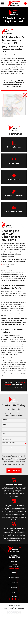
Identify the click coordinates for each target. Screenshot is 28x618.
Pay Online (14, 587)
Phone (3, 429)
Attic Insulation (14, 582)
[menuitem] (6, 608)
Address (4, 438)
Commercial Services (14, 585)
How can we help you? (8, 447)
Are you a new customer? (8, 442)
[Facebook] (12, 599)
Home (14, 575)
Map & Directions (14, 568)
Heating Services (14, 577)
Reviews (14, 590)
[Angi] (18, 599)
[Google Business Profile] (9, 599)
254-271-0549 (14, 557)
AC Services (14, 580)
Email (3, 433)
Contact (14, 592)
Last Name (5, 424)
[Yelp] (15, 599)
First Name (5, 419)
